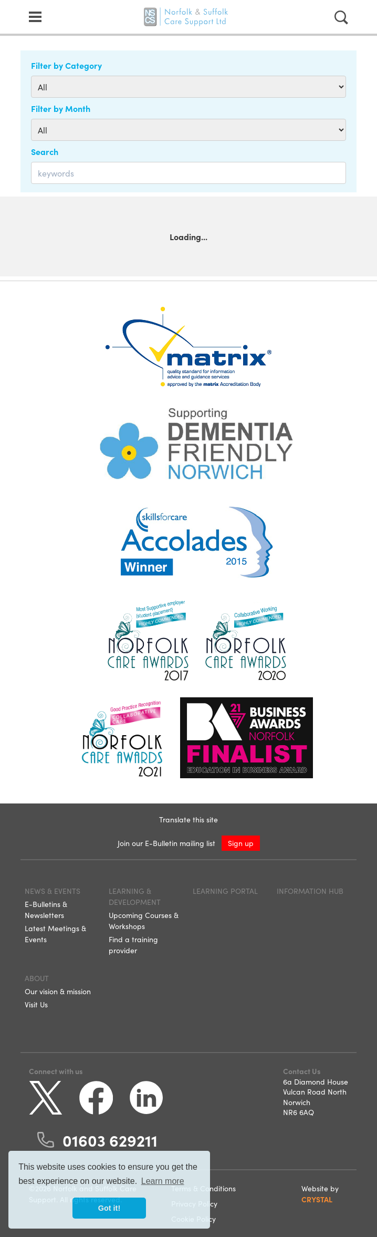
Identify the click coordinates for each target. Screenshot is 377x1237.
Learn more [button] (162, 1181)
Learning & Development (135, 896)
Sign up (241, 843)
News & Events (52, 890)
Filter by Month (60, 108)
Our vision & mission (58, 991)
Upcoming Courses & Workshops (144, 920)
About (37, 978)
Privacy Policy (194, 1203)
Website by (320, 1193)
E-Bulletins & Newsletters (46, 909)
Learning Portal (225, 890)
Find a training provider (133, 944)
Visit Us (36, 1004)
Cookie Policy (193, 1218)
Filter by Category (66, 65)
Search (44, 151)
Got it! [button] (109, 1208)
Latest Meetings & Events (55, 933)
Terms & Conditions (203, 1188)
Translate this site (188, 819)
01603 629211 (110, 1140)
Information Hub (310, 890)
